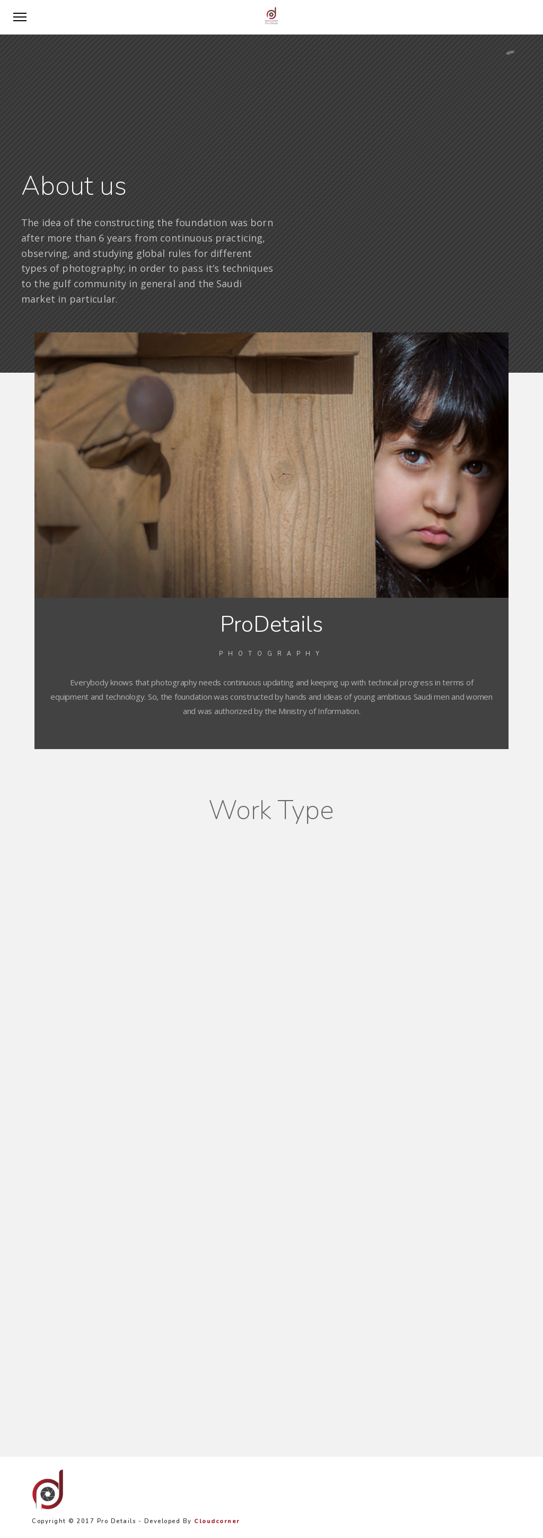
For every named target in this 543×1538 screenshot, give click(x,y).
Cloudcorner (217, 1521)
